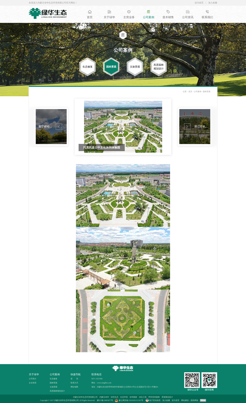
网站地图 (74, 387)
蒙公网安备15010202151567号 (131, 400)
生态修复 (53, 379)
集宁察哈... (45, 126)
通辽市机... (201, 126)
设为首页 (199, 3)
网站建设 (185, 400)
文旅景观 (53, 387)
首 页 (74, 379)
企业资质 (32, 383)
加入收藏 (212, 3)
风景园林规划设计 (57, 391)
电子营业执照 (152, 400)
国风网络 (194, 400)
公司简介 (32, 379)
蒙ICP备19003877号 (105, 400)
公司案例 (198, 91)
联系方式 (74, 383)
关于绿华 (34, 374)
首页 (190, 91)
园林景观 (206, 91)
